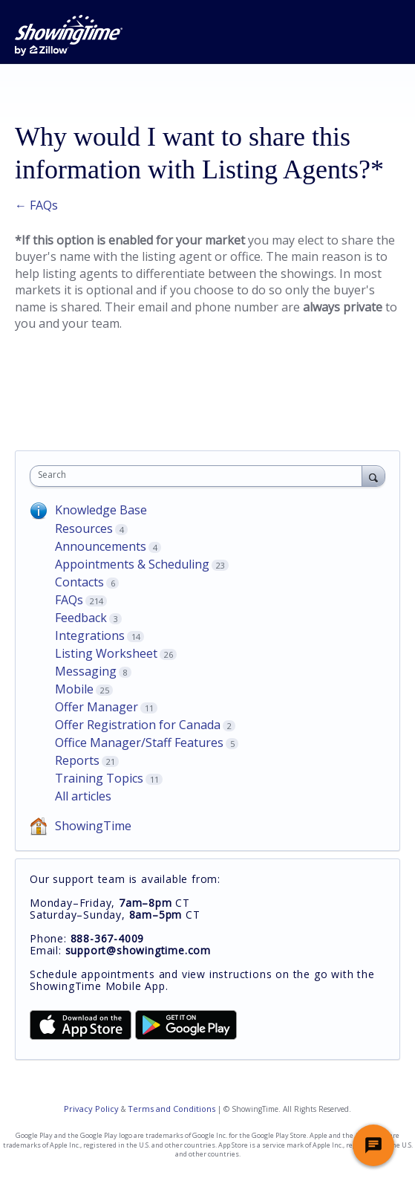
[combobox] (199, 476)
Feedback (81, 617)
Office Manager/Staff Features (139, 742)
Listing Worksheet (106, 653)
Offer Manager (96, 707)
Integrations (90, 635)
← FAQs (36, 205)
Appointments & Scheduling (132, 564)
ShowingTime (93, 826)
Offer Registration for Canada (137, 724)
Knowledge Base (101, 510)
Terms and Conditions (171, 1108)
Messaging (86, 671)
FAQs (69, 600)
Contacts (79, 582)
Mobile (74, 689)
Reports (77, 760)
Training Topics (99, 778)
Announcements (100, 546)
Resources (84, 528)
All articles (83, 796)
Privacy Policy (91, 1108)
